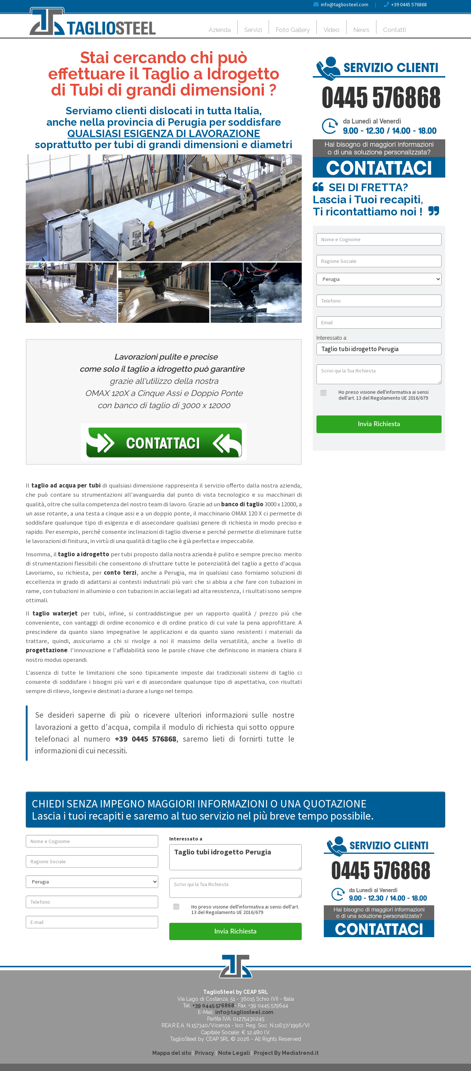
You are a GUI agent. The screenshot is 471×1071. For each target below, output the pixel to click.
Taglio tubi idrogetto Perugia (235, 857)
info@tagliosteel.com (344, 4)
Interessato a (185, 838)
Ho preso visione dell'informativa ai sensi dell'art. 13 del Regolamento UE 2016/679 (384, 395)
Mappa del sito (171, 1053)
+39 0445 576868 (409, 4)
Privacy (204, 1053)
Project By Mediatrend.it (286, 1053)
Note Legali (234, 1053)
